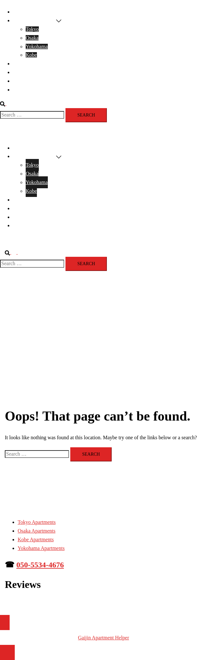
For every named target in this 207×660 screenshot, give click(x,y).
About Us (23, 89)
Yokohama (37, 46)
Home (19, 11)
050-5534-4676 (40, 565)
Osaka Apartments (37, 531)
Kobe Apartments (36, 539)
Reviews (21, 72)
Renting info (26, 81)
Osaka (32, 38)
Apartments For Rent (34, 20)
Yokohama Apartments (41, 548)
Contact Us (24, 63)
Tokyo (32, 29)
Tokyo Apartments (37, 522)
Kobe (31, 55)
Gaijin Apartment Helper (103, 637)
